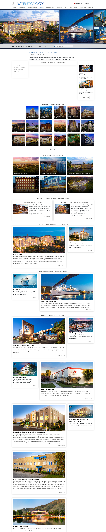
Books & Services (73, 7)
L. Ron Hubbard (22, 7)
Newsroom (90, 7)
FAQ (66, 7)
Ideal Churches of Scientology (19, 67)
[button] (5, 27)
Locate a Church (16, 66)
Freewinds (15, 73)
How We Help (59, 7)
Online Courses (83, 7)
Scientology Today (50, 7)
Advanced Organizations (18, 69)
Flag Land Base (16, 71)
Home (14, 7)
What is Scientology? (32, 7)
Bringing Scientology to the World (19, 75)
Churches (42, 7)
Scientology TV (78, 3)
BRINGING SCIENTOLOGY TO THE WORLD (53, 315)
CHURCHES (20, 63)
